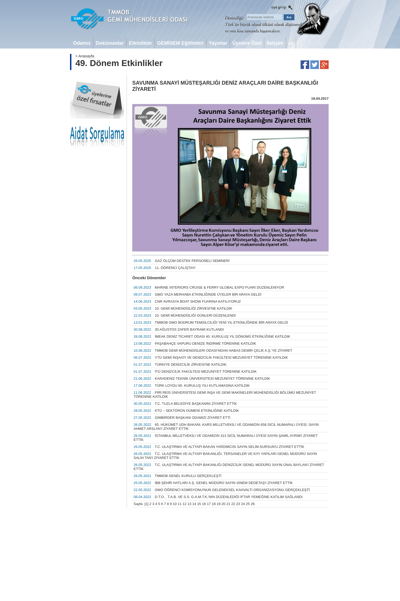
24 (243, 504)
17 (209, 504)
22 (233, 504)
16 (204, 504)
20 (223, 504)
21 (228, 504)
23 (238, 504)
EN (290, 44)
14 (194, 504)
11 (180, 504)
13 (189, 504)
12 (184, 504)
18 (213, 504)
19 (218, 504)
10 (174, 504)
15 (199, 504)
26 (253, 504)
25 (248, 504)
